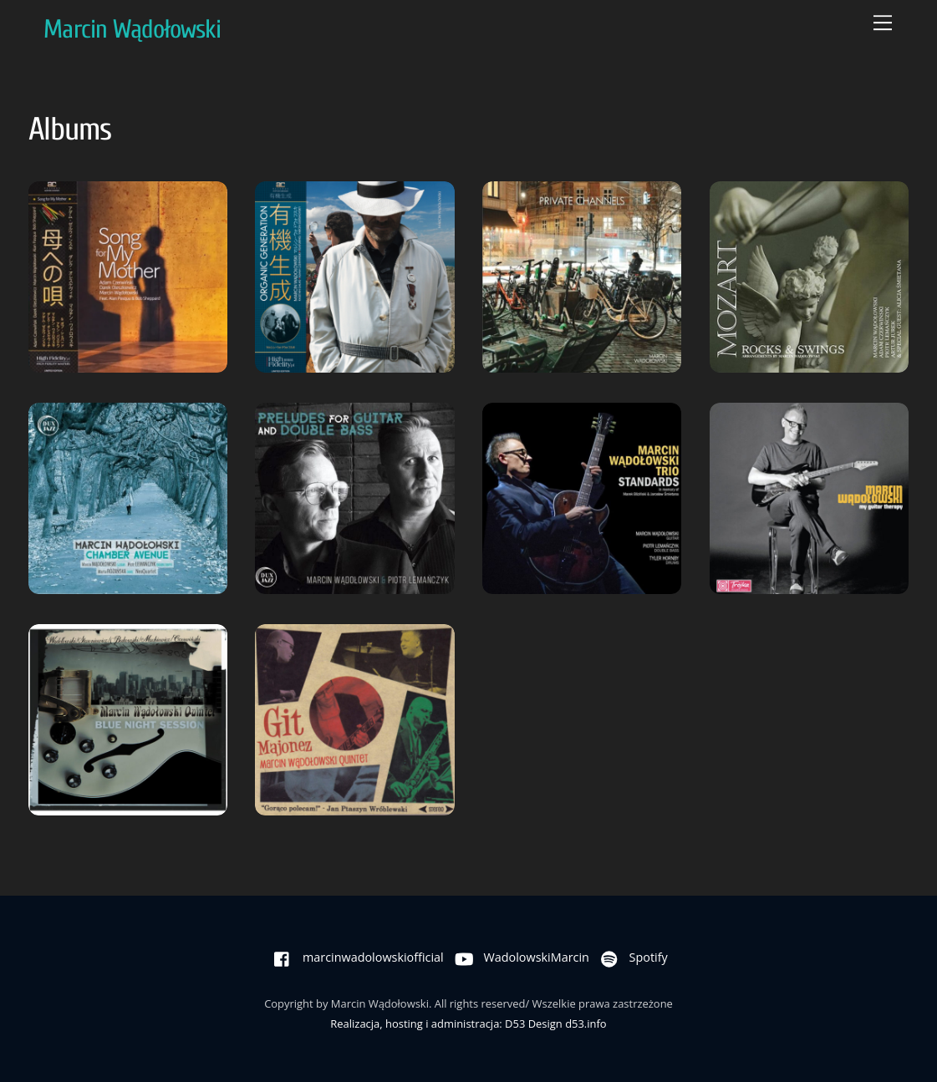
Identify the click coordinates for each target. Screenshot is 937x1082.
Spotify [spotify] (630, 957)
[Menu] (882, 22)
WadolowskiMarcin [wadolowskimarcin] (518, 957)
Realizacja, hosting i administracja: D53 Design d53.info (468, 1023)
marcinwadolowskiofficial (355, 957)
